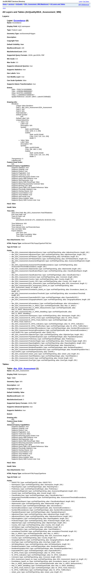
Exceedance (19, 20)
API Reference (83, 5)
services (11, 4)
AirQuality (19, 4)
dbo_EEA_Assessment (24, 368)
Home (5, 4)
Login (80, 1)
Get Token (86, 1)
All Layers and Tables (57, 4)
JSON (4, 8)
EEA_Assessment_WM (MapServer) (36, 4)
